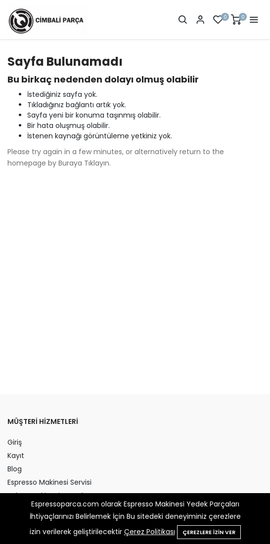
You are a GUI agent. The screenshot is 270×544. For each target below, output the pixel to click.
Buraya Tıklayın (83, 163)
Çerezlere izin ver (208, 532)
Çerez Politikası (149, 532)
